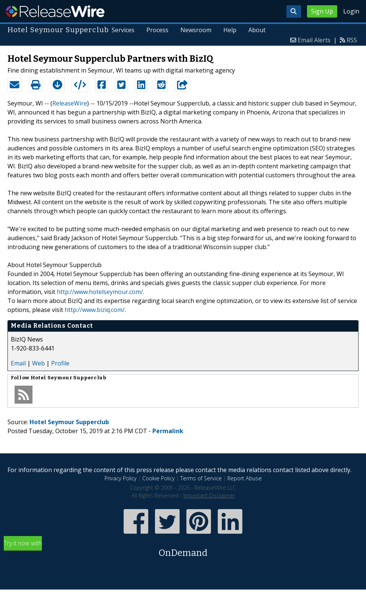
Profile (60, 363)
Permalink (167, 431)
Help (229, 30)
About (257, 30)
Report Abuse (244, 478)
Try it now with (183, 549)
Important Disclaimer (209, 495)
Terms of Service (201, 478)
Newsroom (195, 30)
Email (18, 363)
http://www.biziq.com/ (95, 310)
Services (123, 30)
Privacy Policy (121, 478)
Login (351, 11)
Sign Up (322, 11)
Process (157, 30)
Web (38, 363)
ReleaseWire (55, 11)
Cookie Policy (158, 478)
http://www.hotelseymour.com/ (100, 292)
